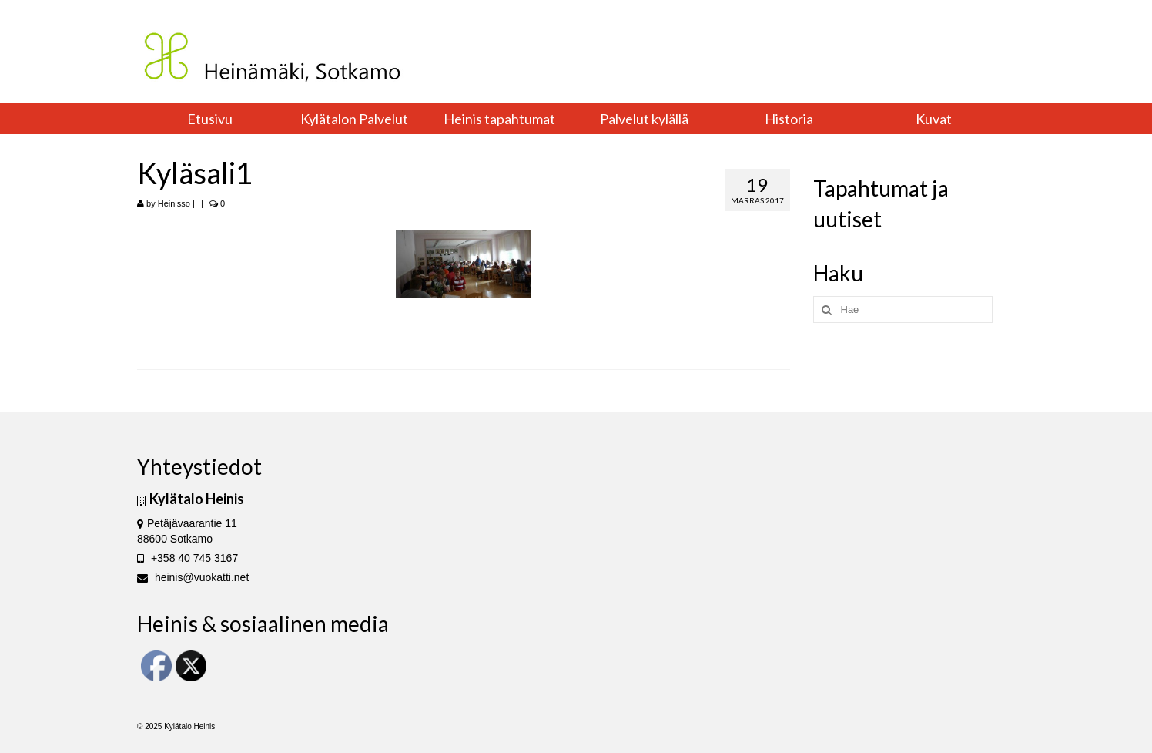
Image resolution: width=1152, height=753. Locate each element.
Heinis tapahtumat (499, 118)
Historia (789, 118)
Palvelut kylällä (644, 118)
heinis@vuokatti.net (193, 577)
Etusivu (210, 118)
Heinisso (174, 203)
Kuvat (934, 118)
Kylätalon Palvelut (354, 118)
